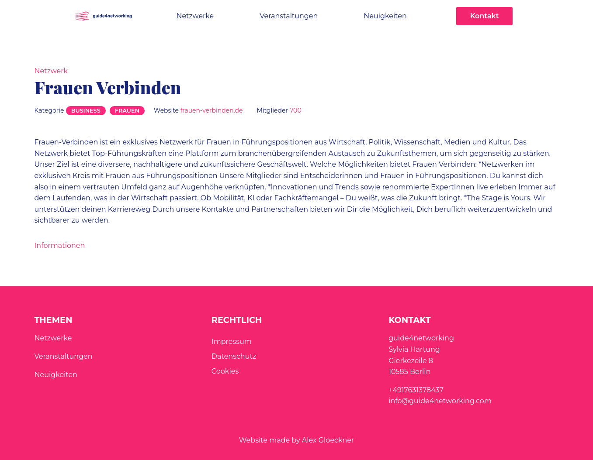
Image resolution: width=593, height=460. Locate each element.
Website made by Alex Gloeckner (296, 440)
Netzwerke (195, 16)
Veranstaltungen (289, 16)
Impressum (232, 341)
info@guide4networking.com (440, 401)
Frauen (127, 110)
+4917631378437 (416, 390)
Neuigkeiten (385, 16)
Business (86, 110)
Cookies (225, 371)
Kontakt (484, 16)
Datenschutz (234, 356)
